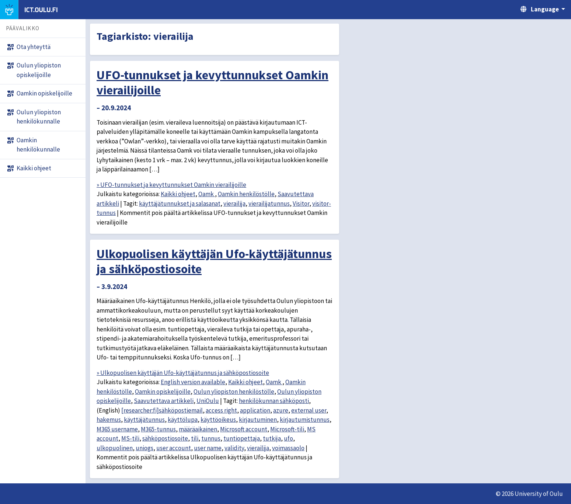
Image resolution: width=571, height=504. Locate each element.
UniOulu (207, 401)
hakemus (109, 420)
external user (308, 410)
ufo (288, 438)
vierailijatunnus (269, 203)
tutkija (272, 438)
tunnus (210, 438)
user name (208, 448)
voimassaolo (288, 448)
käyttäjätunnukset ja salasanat (179, 203)
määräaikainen (198, 429)
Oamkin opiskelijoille (163, 391)
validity (234, 448)
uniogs (144, 448)
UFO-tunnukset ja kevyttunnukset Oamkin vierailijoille (212, 82)
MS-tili (130, 438)
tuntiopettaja (241, 438)
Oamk (206, 194)
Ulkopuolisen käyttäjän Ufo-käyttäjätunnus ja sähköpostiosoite (214, 261)
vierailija (234, 203)
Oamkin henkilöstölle (246, 194)
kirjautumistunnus (305, 420)
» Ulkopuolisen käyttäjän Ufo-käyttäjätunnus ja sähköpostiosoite (183, 373)
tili (194, 438)
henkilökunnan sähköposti (274, 401)
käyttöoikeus (218, 420)
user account (173, 448)
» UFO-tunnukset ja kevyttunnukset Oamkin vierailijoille (171, 185)
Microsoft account (243, 429)
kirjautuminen (258, 420)
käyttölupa (183, 420)
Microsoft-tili (287, 429)
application (255, 410)
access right (221, 410)
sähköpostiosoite (165, 438)
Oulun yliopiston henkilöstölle (234, 391)
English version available (193, 382)
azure (280, 410)
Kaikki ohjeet (178, 194)
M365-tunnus (158, 429)
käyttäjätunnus (144, 420)
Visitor (301, 203)
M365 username (117, 429)
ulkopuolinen (115, 448)
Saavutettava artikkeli (164, 401)
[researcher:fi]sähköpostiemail (162, 410)
